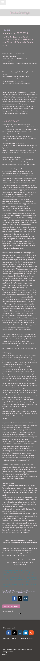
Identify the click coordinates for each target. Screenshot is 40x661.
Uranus (23, 591)
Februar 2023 (22, 592)
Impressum (5, 649)
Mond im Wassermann (13, 591)
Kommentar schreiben (11, 606)
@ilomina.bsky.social (9, 628)
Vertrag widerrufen (8, 652)
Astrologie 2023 (12, 592)
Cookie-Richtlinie (21, 649)
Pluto (28, 591)
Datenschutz (12, 649)
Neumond (6, 30)
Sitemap (29, 649)
